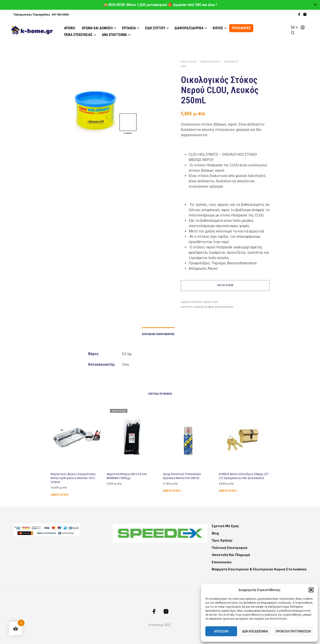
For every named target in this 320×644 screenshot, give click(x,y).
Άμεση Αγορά (59, 494)
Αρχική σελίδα (188, 62)
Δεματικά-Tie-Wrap (204, 307)
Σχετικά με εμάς (225, 526)
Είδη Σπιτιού (155, 28)
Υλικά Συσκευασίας (78, 35)
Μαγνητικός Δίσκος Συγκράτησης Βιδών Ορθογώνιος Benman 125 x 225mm (73, 477)
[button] (311, 590)
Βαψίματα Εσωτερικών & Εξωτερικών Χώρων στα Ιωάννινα (259, 569)
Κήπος (218, 28)
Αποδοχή (221, 631)
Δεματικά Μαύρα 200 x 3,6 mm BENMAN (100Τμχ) (127, 474)
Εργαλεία (129, 28)
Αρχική (69, 28)
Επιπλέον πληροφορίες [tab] (158, 334)
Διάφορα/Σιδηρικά (188, 28)
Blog (215, 533)
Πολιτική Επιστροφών (229, 548)
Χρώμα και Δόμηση (97, 28)
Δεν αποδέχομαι (255, 631)
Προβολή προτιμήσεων (293, 631)
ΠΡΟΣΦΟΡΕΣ (241, 28)
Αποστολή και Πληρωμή (231, 555)
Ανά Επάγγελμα (114, 35)
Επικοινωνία (221, 562)
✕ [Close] (315, 5)
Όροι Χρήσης (222, 540)
